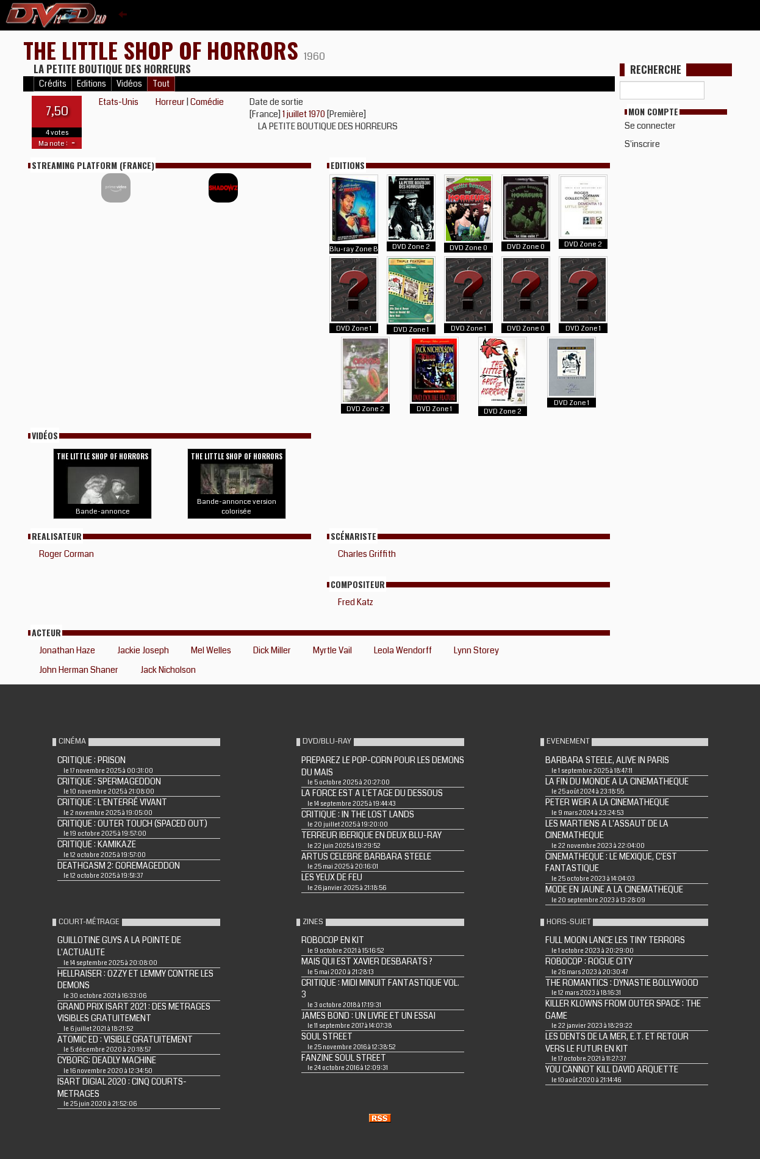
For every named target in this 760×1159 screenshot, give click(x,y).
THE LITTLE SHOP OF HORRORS (163, 50)
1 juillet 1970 (304, 114)
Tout (161, 84)
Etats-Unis (118, 102)
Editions (91, 84)
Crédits (52, 84)
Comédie (207, 102)
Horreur (170, 102)
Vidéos (129, 84)
